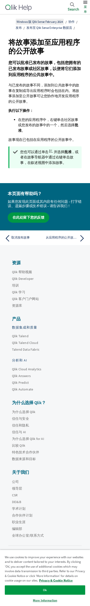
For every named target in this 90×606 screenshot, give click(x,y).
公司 (15, 482)
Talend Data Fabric (25, 349)
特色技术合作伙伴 (25, 452)
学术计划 (19, 508)
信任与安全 (20, 418)
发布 (19, 28)
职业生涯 (19, 522)
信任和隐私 (20, 425)
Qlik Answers (21, 376)
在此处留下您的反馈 (28, 217)
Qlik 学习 (18, 292)
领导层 (17, 488)
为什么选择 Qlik (24, 412)
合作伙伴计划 (22, 515)
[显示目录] (9, 21)
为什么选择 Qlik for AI (28, 439)
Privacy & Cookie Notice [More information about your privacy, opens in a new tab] (56, 580)
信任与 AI (19, 432)
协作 (71, 22)
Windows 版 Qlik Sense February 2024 (40, 22)
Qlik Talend (20, 336)
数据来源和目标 (24, 459)
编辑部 (17, 529)
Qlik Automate (22, 389)
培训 (15, 285)
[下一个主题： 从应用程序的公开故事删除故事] (66, 238)
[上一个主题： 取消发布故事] (24, 238)
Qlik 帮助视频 (22, 272)
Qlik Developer (23, 278)
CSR (15, 495)
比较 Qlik (18, 445)
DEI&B (16, 502)
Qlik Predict (20, 382)
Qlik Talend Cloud (25, 343)
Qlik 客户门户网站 (25, 299)
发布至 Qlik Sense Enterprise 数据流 (49, 28)
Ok (45, 590)
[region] (45, 578)
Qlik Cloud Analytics (26, 369)
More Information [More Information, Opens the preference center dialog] (45, 600)
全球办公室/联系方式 (28, 535)
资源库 (17, 305)
